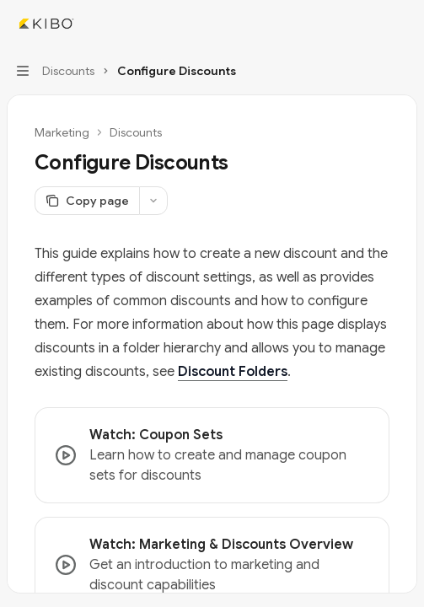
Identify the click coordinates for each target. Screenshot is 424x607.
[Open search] (370, 23)
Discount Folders (232, 371)
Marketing (62, 132)
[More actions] (402, 23)
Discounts (136, 132)
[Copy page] (87, 200)
